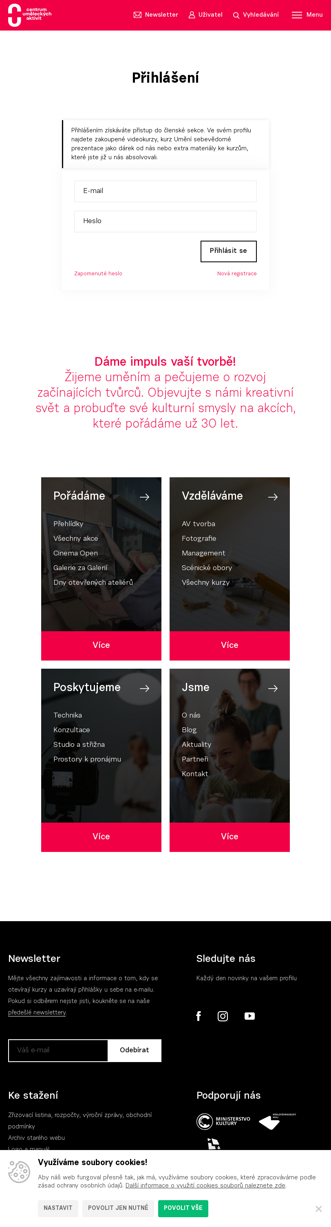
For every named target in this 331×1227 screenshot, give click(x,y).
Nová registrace (237, 275)
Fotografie (199, 540)
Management (203, 555)
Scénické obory (207, 569)
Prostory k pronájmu (87, 761)
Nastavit (58, 1209)
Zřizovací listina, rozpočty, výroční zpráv (63, 1117)
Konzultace (71, 731)
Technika (67, 717)
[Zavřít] (319, 1208)
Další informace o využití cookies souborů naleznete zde (205, 1186)
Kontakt (195, 775)
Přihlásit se (226, 251)
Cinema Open (75, 555)
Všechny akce (75, 540)
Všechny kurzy (206, 584)
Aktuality (197, 746)
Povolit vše (183, 1209)
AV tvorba (198, 525)
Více (101, 647)
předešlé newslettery (37, 1014)
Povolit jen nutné (118, 1209)
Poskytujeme (87, 689)
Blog (189, 731)
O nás (191, 717)
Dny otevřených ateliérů (93, 584)
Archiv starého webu (36, 1140)
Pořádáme (79, 498)
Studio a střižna (79, 746)
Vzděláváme (212, 498)
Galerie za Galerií (80, 569)
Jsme (196, 689)
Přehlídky (68, 525)
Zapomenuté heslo (98, 275)
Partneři (195, 761)
